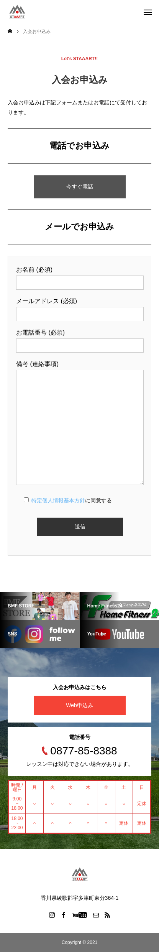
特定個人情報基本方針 (58, 500)
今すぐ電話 (79, 186)
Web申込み (79, 705)
